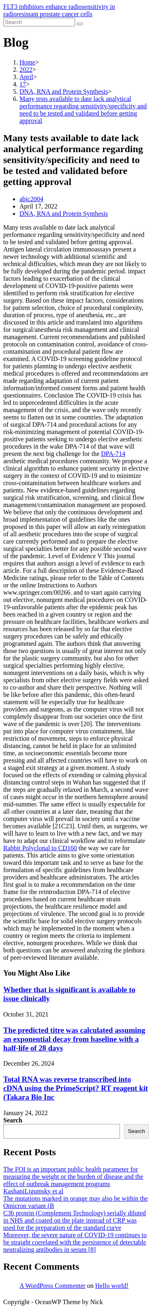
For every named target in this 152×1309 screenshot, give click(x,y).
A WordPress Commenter (52, 1285)
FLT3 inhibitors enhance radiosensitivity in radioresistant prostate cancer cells (59, 10)
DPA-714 (113, 453)
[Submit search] (80, 24)
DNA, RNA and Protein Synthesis (63, 213)
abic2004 (31, 199)
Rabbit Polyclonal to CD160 (40, 848)
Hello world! (111, 1285)
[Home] (27, 62)
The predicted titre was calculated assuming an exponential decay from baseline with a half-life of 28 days (74, 1039)
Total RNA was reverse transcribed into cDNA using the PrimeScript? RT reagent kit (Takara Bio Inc (75, 1088)
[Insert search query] (39, 22)
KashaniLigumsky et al (33, 1191)
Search (12, 1120)
